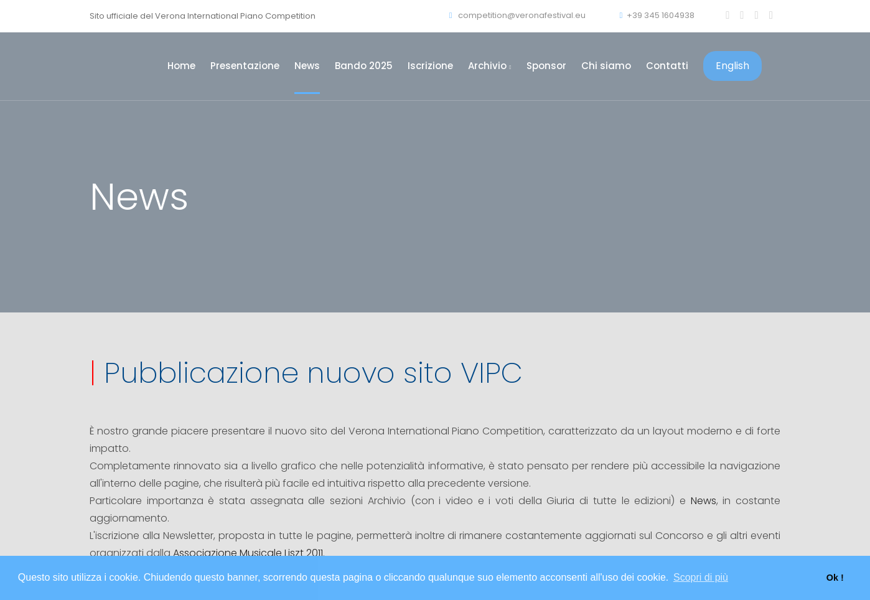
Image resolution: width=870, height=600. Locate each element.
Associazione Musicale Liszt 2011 (248, 553)
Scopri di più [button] (700, 577)
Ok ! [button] (835, 578)
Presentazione (244, 65)
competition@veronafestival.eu (517, 15)
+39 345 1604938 (657, 15)
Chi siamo (606, 65)
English (732, 66)
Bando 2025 (364, 65)
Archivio (489, 65)
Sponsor (546, 65)
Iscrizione (430, 65)
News (307, 65)
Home (181, 65)
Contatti (667, 65)
